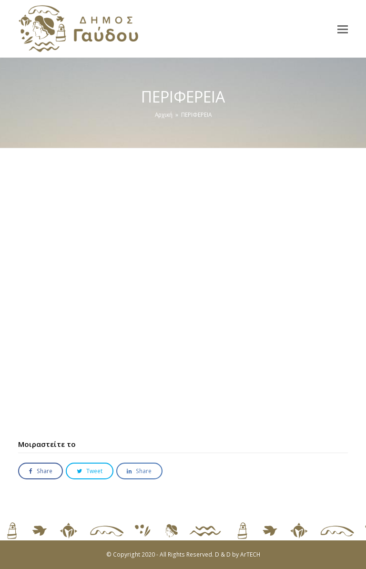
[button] (342, 28)
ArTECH (250, 554)
